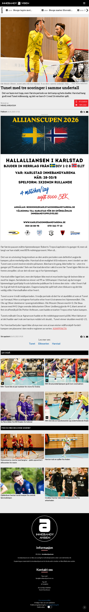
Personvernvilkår (45, 600)
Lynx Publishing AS (52, 605)
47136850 (83, 102)
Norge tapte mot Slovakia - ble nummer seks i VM (20, 10)
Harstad (56, 343)
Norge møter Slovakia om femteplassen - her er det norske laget (58, 10)
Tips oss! (83, 105)
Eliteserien (43, 343)
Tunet (32, 343)
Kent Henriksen (44, 590)
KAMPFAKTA (60, 328)
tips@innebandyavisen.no (44, 578)
